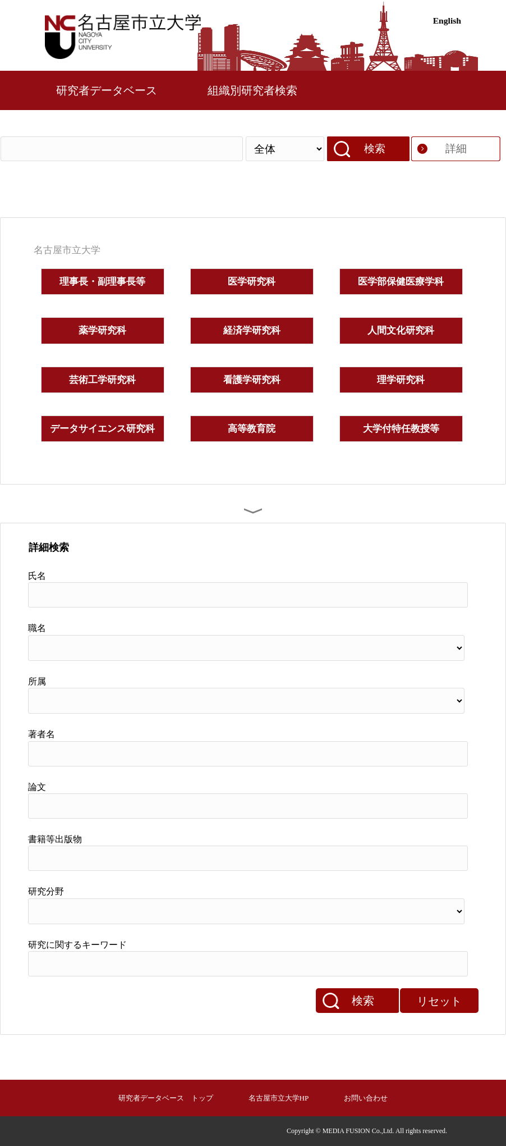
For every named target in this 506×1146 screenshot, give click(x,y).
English (447, 20)
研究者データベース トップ (165, 1098)
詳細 (456, 148)
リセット (439, 1001)
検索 (374, 148)
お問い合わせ (366, 1098)
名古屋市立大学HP (279, 1098)
